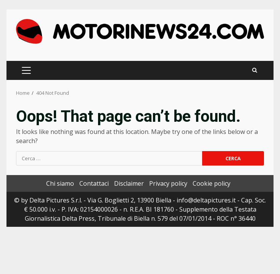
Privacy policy (168, 183)
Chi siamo (60, 183)
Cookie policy (211, 183)
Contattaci (94, 183)
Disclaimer (129, 183)
